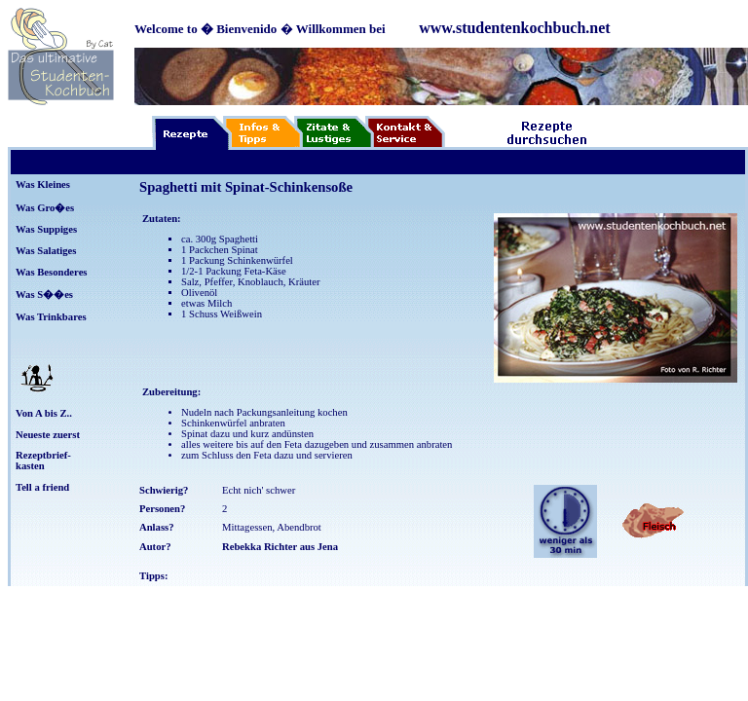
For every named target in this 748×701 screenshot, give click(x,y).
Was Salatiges (46, 250)
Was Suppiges (46, 229)
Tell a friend (42, 487)
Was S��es (44, 294)
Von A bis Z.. (44, 413)
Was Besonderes (52, 272)
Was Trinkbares (51, 317)
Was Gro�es (45, 208)
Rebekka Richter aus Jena (280, 546)
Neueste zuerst (48, 434)
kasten (30, 466)
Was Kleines (43, 184)
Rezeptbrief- (43, 455)
